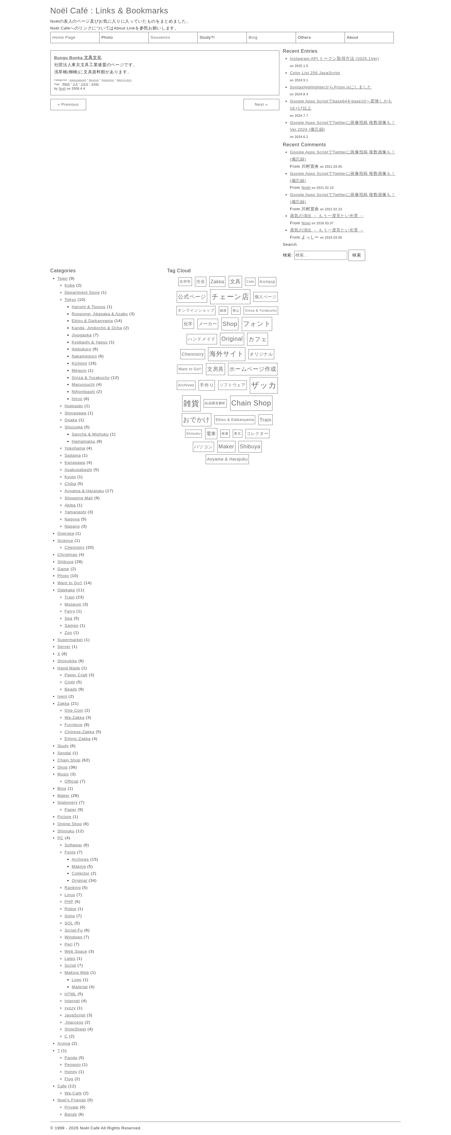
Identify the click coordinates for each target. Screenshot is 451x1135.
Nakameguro (84, 356)
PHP (69, 901)
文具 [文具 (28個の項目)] (235, 281)
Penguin (73, 1064)
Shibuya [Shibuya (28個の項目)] (250, 447)
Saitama (73, 455)
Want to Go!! (124, 80)
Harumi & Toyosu (89, 306)
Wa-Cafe (73, 1093)
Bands (71, 1114)
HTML (70, 994)
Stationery (108, 80)
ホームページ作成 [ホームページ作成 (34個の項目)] (252, 369)
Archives (80, 859)
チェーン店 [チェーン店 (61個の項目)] (230, 297)
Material (80, 987)
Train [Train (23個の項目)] (266, 419)
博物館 (66, 84)
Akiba (70, 505)
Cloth (70, 682)
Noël (62, 88)
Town (63, 278)
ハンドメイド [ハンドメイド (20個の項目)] (202, 338)
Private (72, 1107)
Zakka (63, 703)
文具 (75, 84)
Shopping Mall (79, 498)
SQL (69, 923)
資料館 (95, 84)
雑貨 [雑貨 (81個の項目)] (191, 403)
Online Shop (70, 824)
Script (70, 965)
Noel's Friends (72, 1100)
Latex (70, 958)
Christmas (68, 554)
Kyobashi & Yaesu (90, 342)
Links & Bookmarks (131, 10)
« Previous (68, 104)
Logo (77, 979)
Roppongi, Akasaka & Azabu (100, 314)
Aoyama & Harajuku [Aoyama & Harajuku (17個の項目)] (227, 459)
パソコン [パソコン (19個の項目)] (203, 446)
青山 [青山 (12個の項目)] (236, 310)
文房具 (85, 84)
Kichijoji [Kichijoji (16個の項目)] (267, 281)
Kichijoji (79, 363)
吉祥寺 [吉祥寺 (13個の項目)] (185, 281)
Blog (253, 37)
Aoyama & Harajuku (84, 491)
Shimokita (67, 661)
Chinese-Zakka (79, 732)
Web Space (76, 951)
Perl (69, 944)
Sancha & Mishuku (90, 434)
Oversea (66, 533)
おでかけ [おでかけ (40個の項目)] (196, 419)
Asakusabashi (77, 80)
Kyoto (70, 477)
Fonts (70, 852)
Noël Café (69, 10)
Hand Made (69, 668)
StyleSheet (75, 1029)
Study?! (207, 37)
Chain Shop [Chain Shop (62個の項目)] (251, 403)
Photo (107, 37)
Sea (68, 618)
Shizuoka (74, 427)
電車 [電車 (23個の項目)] (211, 433)
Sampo (71, 625)
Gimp (70, 916)
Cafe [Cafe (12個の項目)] (250, 281)
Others (304, 37)
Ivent (62, 696)
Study (63, 746)
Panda (71, 1057)
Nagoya (72, 519)
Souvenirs (161, 37)
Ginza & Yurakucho (91, 377)
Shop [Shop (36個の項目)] (230, 324)
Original (79, 880)
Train (70, 597)
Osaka (71, 420)
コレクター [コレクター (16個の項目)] (257, 433)
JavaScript (75, 1015)
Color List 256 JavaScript (315, 73)
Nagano (72, 526)
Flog (69, 1079)
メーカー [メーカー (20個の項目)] (208, 323)
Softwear (73, 845)
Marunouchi (83, 384)
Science (65, 540)
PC (60, 838)
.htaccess (74, 1022)
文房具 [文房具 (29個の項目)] (215, 369)
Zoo (68, 632)
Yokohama (75, 448)
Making (79, 866)
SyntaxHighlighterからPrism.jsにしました (331, 87)
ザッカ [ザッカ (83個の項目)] (264, 385)
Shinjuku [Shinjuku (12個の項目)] (193, 433)
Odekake (66, 590)
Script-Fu (74, 930)
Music (63, 774)
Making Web (77, 972)
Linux (70, 895)
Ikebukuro (82, 349)
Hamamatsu (83, 441)
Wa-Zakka (75, 717)
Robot (71, 909)
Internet (72, 1001)
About (352, 37)
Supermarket (70, 640)
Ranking (73, 887)
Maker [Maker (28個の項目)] (226, 447)
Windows (74, 937)
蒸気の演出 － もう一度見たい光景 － (327, 216)
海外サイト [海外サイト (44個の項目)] (226, 353)
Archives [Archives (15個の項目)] (186, 385)
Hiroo (77, 399)
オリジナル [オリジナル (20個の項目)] (261, 354)
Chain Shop (69, 760)
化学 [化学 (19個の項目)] (188, 323)
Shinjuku (66, 831)
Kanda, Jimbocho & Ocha (97, 328)
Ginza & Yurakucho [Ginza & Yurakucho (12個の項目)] (261, 310)
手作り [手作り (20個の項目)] (207, 385)
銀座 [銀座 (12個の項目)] (223, 310)
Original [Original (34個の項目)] (232, 338)
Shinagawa (75, 413)
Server (64, 646)
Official (72, 781)
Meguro (79, 370)
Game (63, 569)
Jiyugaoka (82, 335)
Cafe (62, 1086)
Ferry (70, 611)
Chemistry (75, 547)
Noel (306, 223)
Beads (71, 689)
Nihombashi (83, 391)
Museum (94, 80)
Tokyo (70, 299)
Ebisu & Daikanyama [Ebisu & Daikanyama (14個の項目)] (235, 420)
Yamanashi (75, 512)
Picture (65, 816)
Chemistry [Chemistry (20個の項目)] (193, 354)
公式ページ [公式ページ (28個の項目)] (192, 297)
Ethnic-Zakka (78, 738)
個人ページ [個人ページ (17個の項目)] (265, 296)
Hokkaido (74, 406)
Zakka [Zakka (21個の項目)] (217, 281)
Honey (71, 1071)
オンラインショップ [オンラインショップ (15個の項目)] (196, 310)
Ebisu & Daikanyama (92, 320)
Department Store (82, 292)
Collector (81, 873)
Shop (63, 767)
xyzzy (70, 1008)
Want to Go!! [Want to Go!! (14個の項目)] (190, 369)
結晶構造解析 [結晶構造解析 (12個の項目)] (215, 403)
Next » (261, 104)
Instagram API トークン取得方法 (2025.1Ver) (334, 58)
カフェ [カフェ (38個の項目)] (257, 339)
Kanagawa (75, 462)
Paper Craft (76, 675)
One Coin (74, 710)
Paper (71, 809)
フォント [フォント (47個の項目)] (257, 323)
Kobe (70, 285)
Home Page (64, 37)
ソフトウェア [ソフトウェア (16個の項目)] (232, 385)
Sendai (64, 753)
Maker (64, 795)
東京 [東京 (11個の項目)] (237, 433)
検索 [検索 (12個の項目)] (224, 433)
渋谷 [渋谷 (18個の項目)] (200, 281)
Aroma (64, 1043)
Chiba (70, 483)
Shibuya (66, 561)
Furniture (74, 724)
